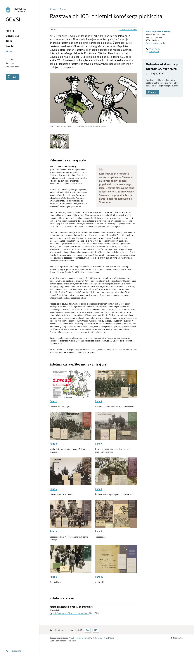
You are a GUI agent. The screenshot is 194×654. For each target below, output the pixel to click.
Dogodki (9, 45)
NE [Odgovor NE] (95, 630)
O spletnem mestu (13, 67)
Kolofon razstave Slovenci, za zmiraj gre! (71, 613)
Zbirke (9, 40)
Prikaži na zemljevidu (155, 43)
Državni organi (12, 35)
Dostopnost (10, 63)
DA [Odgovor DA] (87, 630)
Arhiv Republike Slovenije (128, 29)
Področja (10, 30)
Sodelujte (9, 60)
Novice (9, 50)
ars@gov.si (154, 51)
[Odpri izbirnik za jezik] (13, 650)
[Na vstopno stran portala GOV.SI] (19, 14)
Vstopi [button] (152, 92)
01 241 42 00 (154, 49)
